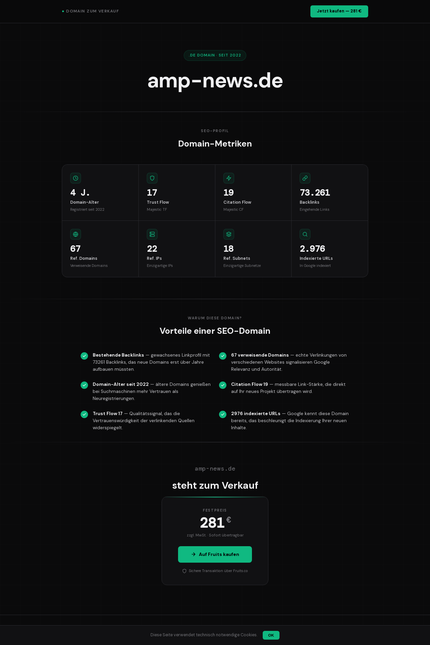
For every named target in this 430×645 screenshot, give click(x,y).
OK (271, 635)
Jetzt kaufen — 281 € (339, 11)
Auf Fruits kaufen (215, 554)
